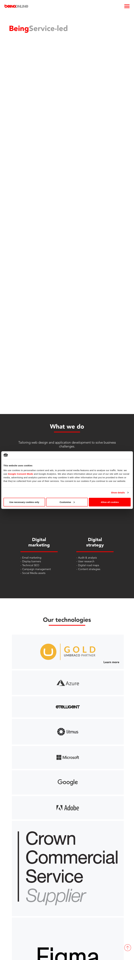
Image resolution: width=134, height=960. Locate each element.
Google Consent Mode (20, 473)
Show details (118, 492)
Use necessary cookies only (24, 502)
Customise (67, 502)
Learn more (111, 662)
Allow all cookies (110, 502)
